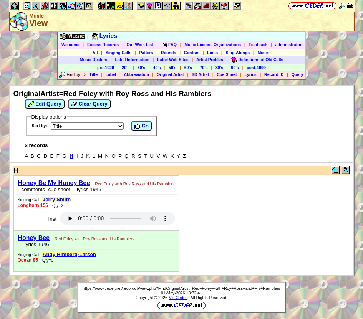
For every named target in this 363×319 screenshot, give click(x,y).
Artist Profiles (209, 59)
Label (110, 74)
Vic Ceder (178, 297)
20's (125, 67)
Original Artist (170, 74)
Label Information (132, 59)
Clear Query (89, 104)
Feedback (258, 44)
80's (219, 67)
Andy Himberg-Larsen (69, 254)
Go (141, 126)
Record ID (273, 74)
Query (297, 74)
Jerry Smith (57, 199)
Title (93, 74)
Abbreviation (136, 74)
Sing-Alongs (237, 52)
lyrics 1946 (87, 189)
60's (188, 67)
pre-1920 (105, 67)
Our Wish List (140, 44)
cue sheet (59, 189)
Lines (212, 52)
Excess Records (103, 44)
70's (203, 67)
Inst (52, 219)
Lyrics (251, 74)
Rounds (168, 52)
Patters (146, 52)
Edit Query (44, 104)
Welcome (70, 44)
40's (157, 67)
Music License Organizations (212, 44)
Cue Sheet (227, 74)
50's (172, 67)
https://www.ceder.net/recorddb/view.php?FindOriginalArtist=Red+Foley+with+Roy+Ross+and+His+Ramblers (181, 288)
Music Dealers (94, 59)
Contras (191, 52)
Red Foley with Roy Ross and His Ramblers (134, 184)
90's (235, 67)
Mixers (263, 52)
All (95, 52)
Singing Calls (119, 52)
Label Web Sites (173, 59)
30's (141, 67)
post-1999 (256, 67)
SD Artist (200, 74)
